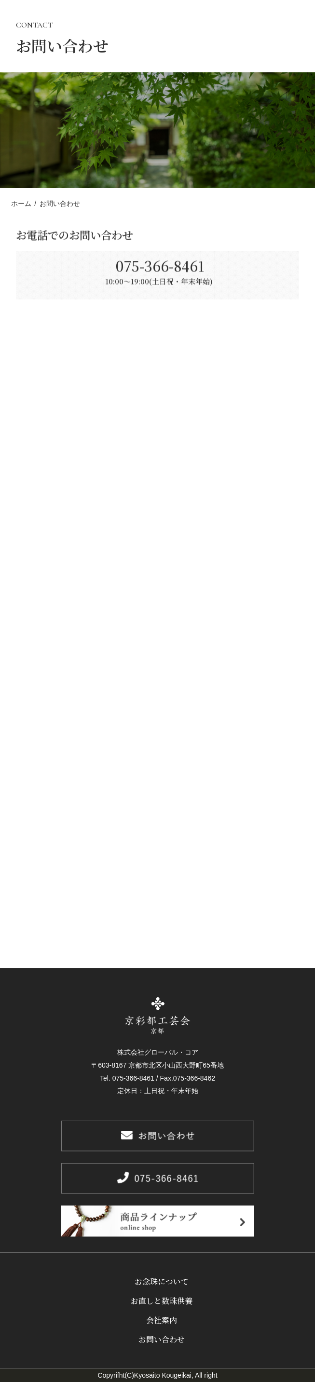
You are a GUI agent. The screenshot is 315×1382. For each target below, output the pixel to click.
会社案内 (161, 1320)
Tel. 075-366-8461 (127, 1078)
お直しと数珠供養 (161, 1300)
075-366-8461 (157, 271)
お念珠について (162, 1281)
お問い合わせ (161, 1339)
